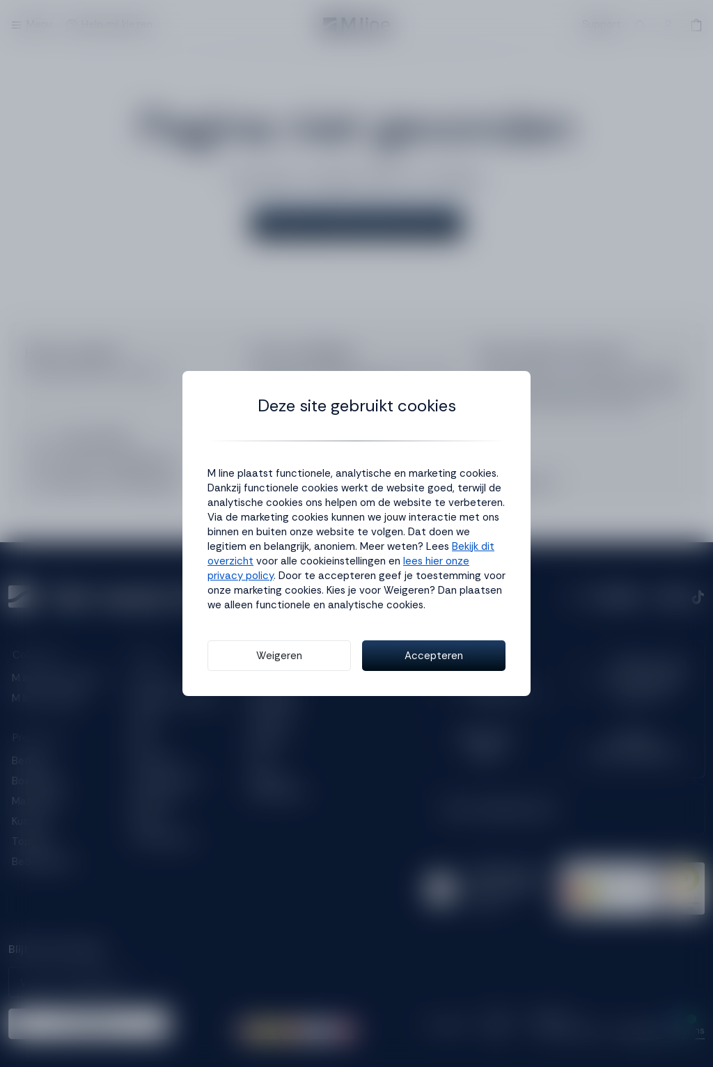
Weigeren (279, 656)
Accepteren (434, 656)
